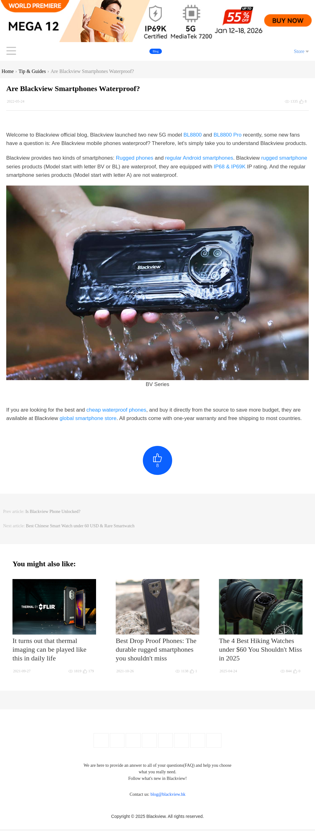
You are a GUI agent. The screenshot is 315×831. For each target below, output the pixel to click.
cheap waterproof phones (116, 410)
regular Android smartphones (199, 158)
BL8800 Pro (228, 135)
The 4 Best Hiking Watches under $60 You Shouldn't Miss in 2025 (260, 651)
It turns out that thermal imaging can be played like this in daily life (49, 651)
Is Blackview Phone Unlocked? (53, 513)
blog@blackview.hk (167, 796)
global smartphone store (88, 418)
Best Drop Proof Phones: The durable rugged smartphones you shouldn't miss (156, 651)
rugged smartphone (284, 158)
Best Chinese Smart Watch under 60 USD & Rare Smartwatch (80, 527)
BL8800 (192, 135)
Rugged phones (134, 158)
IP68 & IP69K (229, 167)
